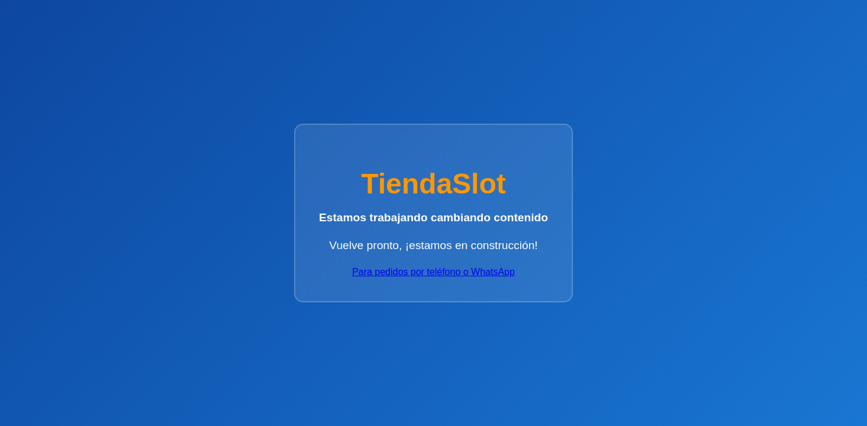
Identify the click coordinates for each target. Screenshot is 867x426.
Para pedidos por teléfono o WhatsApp (433, 272)
